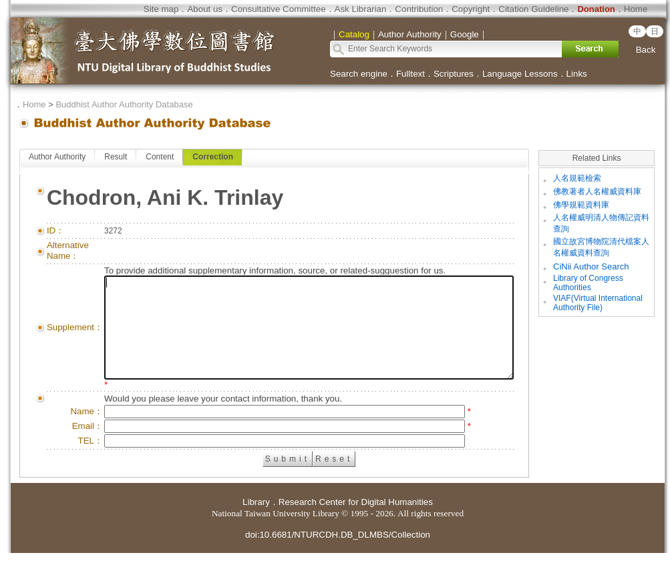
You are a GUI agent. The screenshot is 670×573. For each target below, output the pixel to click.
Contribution (419, 9)
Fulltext (410, 74)
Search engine (358, 74)
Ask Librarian (361, 9)
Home (636, 9)
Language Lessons (520, 74)
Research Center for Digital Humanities (356, 522)
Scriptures (454, 74)
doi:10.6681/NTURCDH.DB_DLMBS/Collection (337, 555)
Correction (212, 156)
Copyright (471, 9)
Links (576, 74)
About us (204, 9)
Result (115, 156)
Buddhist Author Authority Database (123, 104)
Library (256, 522)
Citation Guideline (533, 9)
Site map (161, 9)
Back (646, 50)
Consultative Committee (278, 9)
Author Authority (57, 156)
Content (160, 156)
